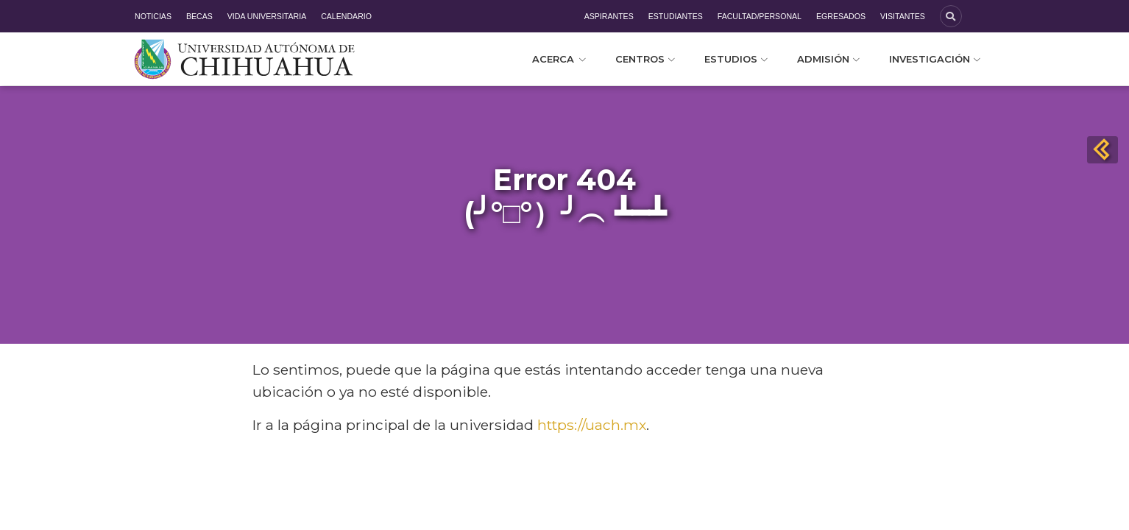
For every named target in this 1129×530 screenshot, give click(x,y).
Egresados (841, 16)
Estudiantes (675, 16)
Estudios (736, 59)
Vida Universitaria (266, 16)
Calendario (346, 16)
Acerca (559, 59)
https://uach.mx (591, 425)
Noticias (153, 16)
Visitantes (902, 16)
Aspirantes (609, 16)
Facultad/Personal (759, 16)
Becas (199, 16)
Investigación (934, 59)
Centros (645, 59)
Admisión (828, 59)
